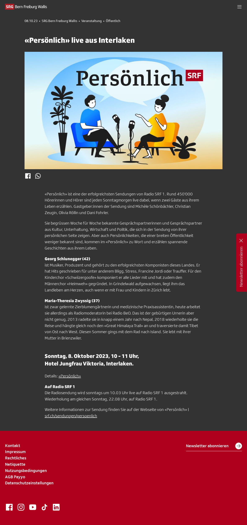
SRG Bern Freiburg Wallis (59, 21)
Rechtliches (15, 458)
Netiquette (15, 464)
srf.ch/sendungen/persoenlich (71, 415)
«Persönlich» (69, 376)
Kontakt (12, 445)
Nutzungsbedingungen (26, 470)
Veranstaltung (91, 21)
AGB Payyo (15, 476)
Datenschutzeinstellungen (29, 483)
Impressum (15, 451)
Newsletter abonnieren (214, 446)
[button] (239, 6)
